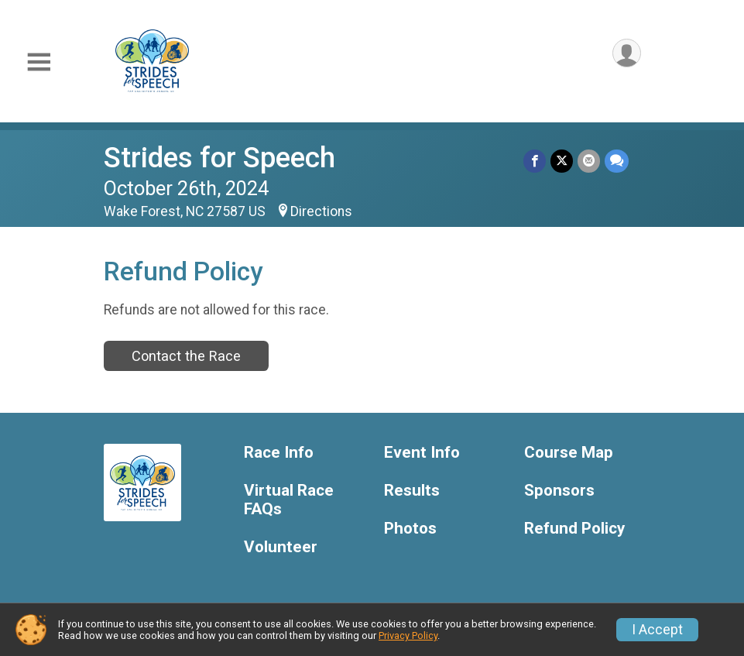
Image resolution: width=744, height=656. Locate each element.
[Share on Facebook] (534, 160)
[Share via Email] (589, 160)
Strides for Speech (219, 157)
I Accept (657, 629)
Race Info (279, 453)
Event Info (422, 453)
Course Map (568, 453)
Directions (321, 211)
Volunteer (280, 547)
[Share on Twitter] (561, 160)
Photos (410, 529)
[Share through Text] (617, 160)
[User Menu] (626, 53)
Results (412, 491)
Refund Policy (574, 529)
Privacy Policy (408, 635)
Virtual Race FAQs (289, 500)
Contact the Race (186, 356)
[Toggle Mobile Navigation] (38, 62)
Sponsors (559, 491)
